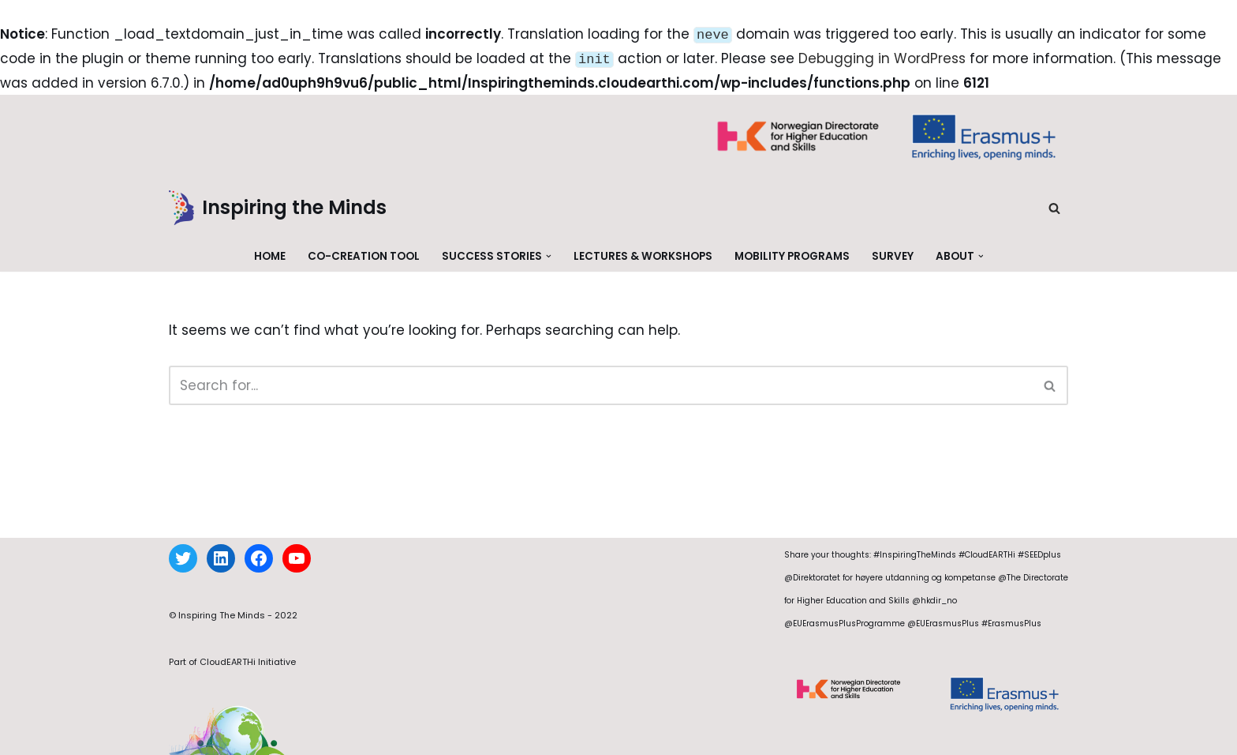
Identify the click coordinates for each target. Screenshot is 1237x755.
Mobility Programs (792, 253)
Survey (893, 253)
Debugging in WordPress (882, 56)
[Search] (1054, 205)
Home (270, 253)
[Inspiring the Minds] (278, 205)
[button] (548, 253)
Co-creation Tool (364, 253)
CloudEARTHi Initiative (248, 678)
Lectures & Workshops (643, 253)
